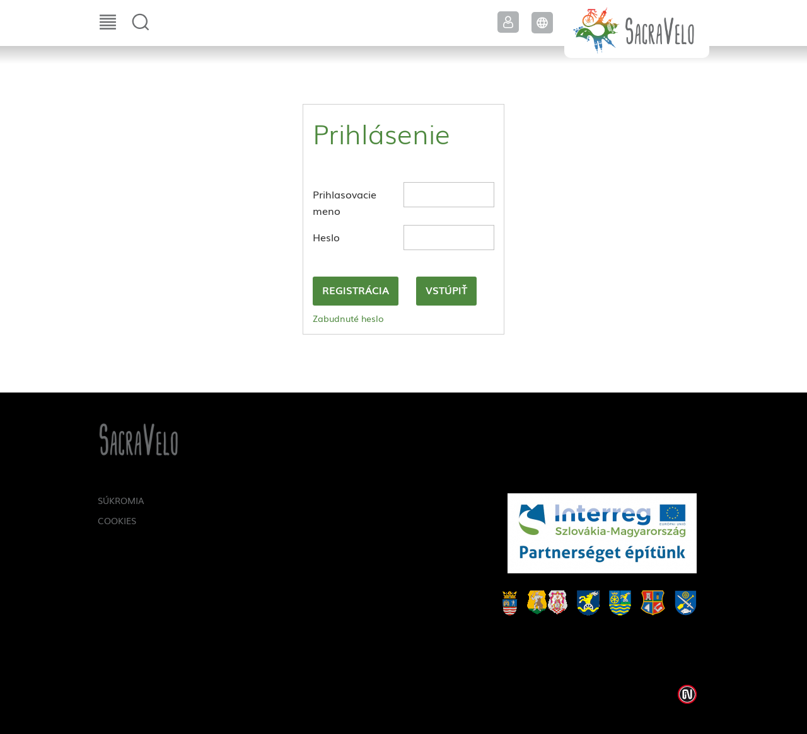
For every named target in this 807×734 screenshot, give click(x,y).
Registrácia (355, 289)
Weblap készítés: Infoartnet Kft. (687, 694)
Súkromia (121, 500)
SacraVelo (637, 29)
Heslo (326, 236)
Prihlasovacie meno (344, 202)
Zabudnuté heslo (348, 318)
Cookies (117, 520)
